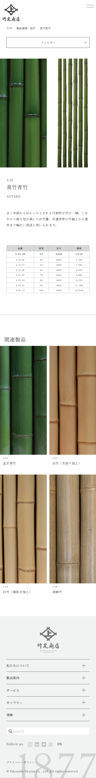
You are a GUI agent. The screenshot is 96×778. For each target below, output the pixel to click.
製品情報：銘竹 (26, 28)
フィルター (48, 42)
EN (59, 744)
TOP (9, 28)
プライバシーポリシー (20, 762)
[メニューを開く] (90, 6)
